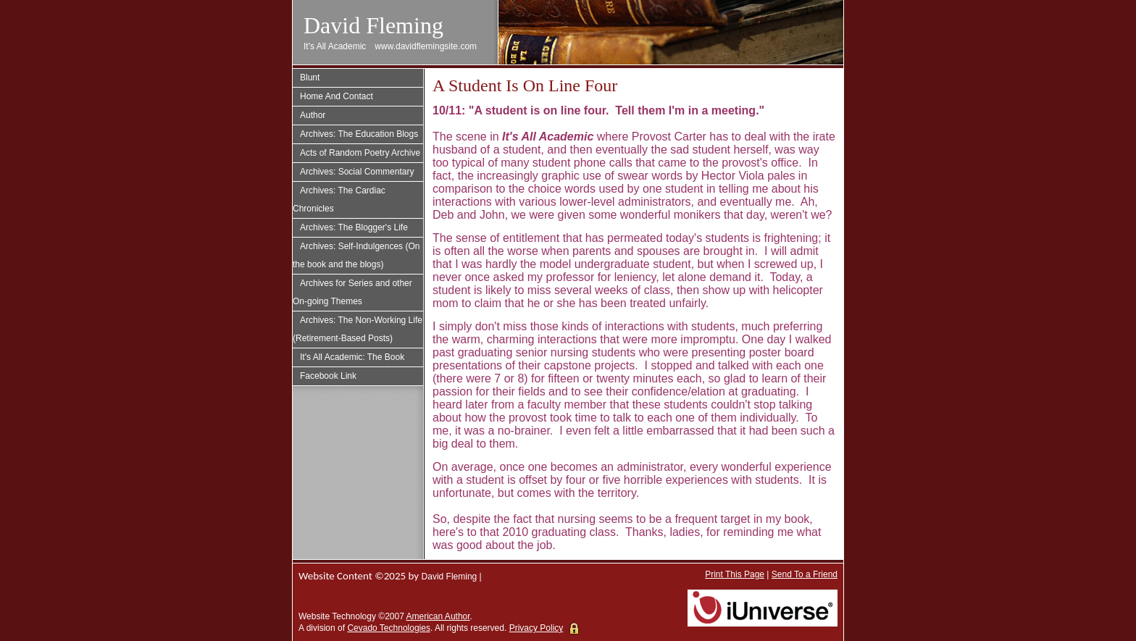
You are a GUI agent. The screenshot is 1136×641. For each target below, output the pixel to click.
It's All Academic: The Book (352, 357)
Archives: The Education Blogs (359, 134)
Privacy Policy (536, 628)
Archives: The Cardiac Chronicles (339, 199)
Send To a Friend (805, 574)
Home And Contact (336, 96)
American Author (438, 616)
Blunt (310, 77)
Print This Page (734, 574)
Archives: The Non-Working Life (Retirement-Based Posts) (357, 329)
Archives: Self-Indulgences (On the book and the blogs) (356, 255)
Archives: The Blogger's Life (354, 227)
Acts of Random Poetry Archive (360, 153)
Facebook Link (328, 376)
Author (312, 115)
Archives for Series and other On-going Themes (352, 292)
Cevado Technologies (388, 628)
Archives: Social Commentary (357, 172)
